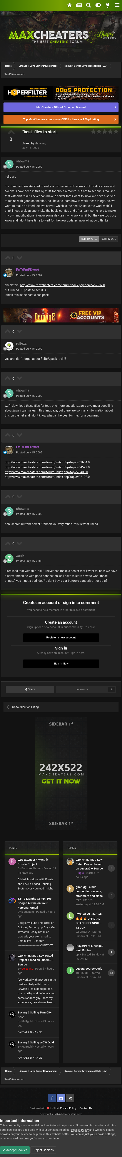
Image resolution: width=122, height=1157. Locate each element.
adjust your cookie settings (98, 1134)
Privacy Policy (68, 1108)
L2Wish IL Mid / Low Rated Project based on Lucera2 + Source (36, 960)
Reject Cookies (43, 1150)
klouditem (27, 911)
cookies (5, 1134)
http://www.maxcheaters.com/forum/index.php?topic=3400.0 (46, 472)
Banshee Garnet (31, 868)
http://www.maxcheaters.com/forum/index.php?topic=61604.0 (47, 462)
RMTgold (27, 1021)
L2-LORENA (83, 931)
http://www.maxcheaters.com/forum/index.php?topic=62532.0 (62, 285)
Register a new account (61, 637)
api (78, 954)
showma (40, 143)
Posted (29, 166)
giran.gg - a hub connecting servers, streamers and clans (89, 891)
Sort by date (109, 239)
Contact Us (85, 1108)
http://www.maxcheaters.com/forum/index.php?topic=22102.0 (47, 477)
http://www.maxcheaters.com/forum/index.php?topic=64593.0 (47, 467)
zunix (20, 556)
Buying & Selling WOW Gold (36, 1042)
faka (78, 900)
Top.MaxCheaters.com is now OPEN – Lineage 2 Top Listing (61, 119)
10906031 (82, 973)
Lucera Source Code (89, 968)
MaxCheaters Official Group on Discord (61, 107)
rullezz (21, 343)
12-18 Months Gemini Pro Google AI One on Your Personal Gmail (35, 903)
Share (30, 689)
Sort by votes (89, 239)
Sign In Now (61, 663)
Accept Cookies (14, 1150)
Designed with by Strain (45, 1108)
